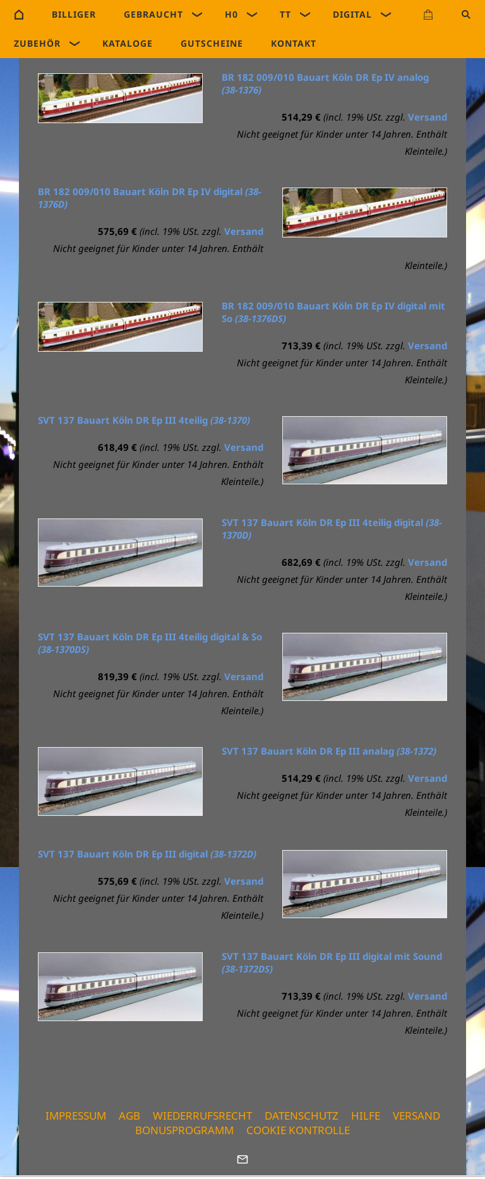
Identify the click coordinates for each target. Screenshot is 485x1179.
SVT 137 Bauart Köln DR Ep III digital (147, 853)
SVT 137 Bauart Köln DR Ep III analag (329, 751)
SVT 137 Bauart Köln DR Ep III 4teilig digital (332, 528)
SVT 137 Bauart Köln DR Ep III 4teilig (144, 420)
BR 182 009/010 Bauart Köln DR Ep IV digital (149, 197)
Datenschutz (301, 1115)
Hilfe (365, 1115)
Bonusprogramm (184, 1130)
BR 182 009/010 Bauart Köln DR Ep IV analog (325, 83)
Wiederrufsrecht (202, 1115)
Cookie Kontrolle (298, 1130)
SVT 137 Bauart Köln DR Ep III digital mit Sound (332, 962)
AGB (129, 1115)
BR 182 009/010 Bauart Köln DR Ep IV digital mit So (333, 312)
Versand (427, 117)
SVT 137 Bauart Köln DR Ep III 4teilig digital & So (150, 642)
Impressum (75, 1115)
